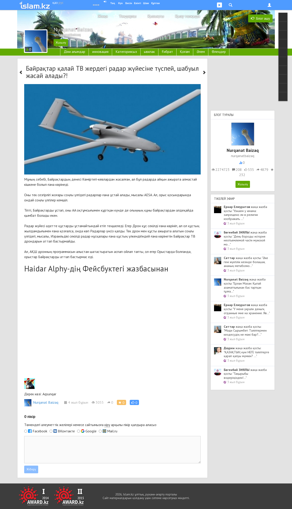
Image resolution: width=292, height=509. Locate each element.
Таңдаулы (127, 16)
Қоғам (185, 51)
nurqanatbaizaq (242, 155)
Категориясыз (126, 51)
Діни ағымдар (74, 51)
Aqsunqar (49, 394)
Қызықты (156, 16)
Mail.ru (112, 431)
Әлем (201, 51)
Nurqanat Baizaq (41, 402)
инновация (100, 51)
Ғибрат (167, 51)
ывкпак (149, 51)
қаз (55, 2)
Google (91, 431)
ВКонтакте (66, 431)
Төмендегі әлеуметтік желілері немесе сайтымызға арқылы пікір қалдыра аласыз (90, 424)
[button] (134, 402)
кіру (107, 424)
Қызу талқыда (187, 16)
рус (61, 2)
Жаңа (103, 16)
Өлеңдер (219, 51)
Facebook (40, 431)
